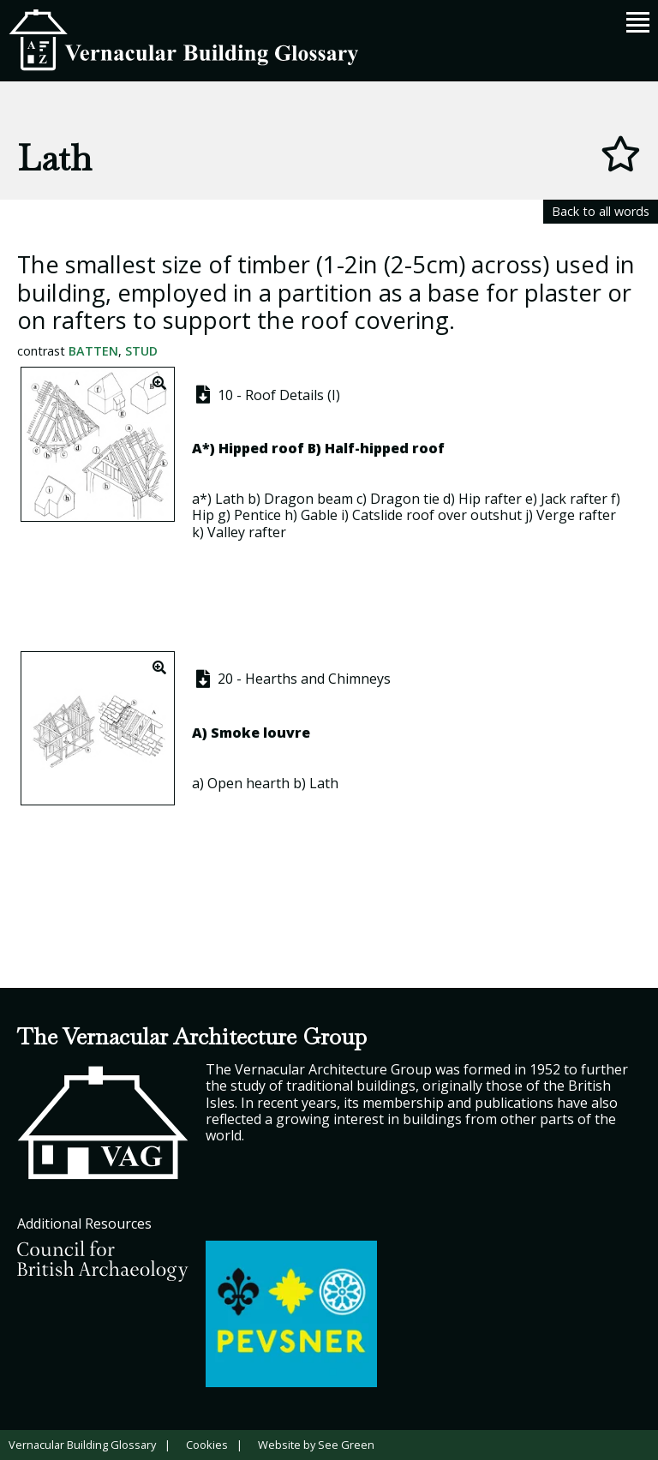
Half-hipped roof (385, 448)
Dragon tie (405, 498)
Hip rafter (490, 498)
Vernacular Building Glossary (82, 1444)
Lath (229, 498)
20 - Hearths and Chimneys (292, 678)
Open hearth (248, 783)
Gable (319, 515)
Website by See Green (316, 1444)
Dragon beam (308, 498)
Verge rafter (576, 515)
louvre (286, 732)
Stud (141, 351)
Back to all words (600, 211)
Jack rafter (574, 498)
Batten (93, 351)
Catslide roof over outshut (437, 515)
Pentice (257, 515)
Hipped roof (261, 448)
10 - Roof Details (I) (266, 395)
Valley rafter (246, 532)
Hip (203, 515)
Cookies (207, 1444)
